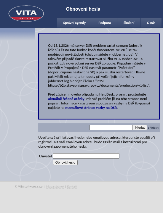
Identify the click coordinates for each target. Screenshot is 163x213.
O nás (151, 23)
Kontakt (72, 186)
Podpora (104, 23)
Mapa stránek (55, 186)
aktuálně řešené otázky (66, 98)
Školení (129, 23)
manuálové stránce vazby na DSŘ (91, 107)
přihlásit (153, 128)
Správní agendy (74, 23)
